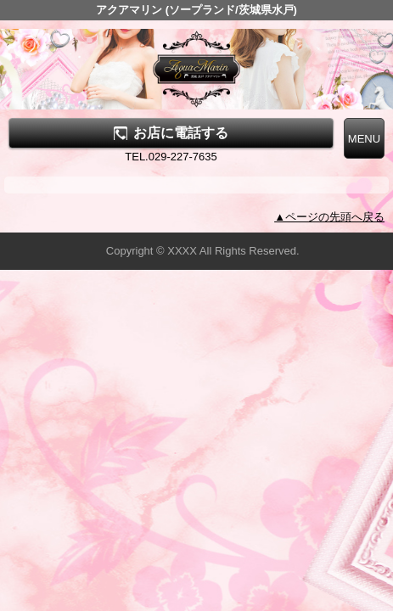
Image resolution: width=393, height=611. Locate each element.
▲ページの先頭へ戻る (329, 216)
